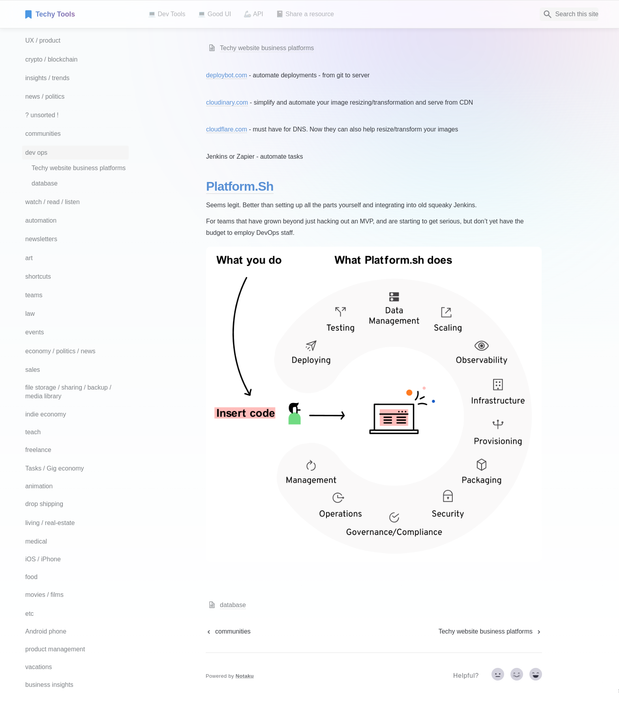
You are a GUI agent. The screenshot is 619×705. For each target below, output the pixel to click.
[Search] (569, 14)
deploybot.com (226, 75)
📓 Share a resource (305, 14)
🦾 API (253, 14)
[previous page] (228, 631)
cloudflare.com (226, 129)
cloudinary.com (227, 102)
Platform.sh (240, 186)
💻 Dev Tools (166, 14)
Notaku (245, 676)
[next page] (490, 631)
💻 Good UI (214, 14)
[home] (80, 14)
